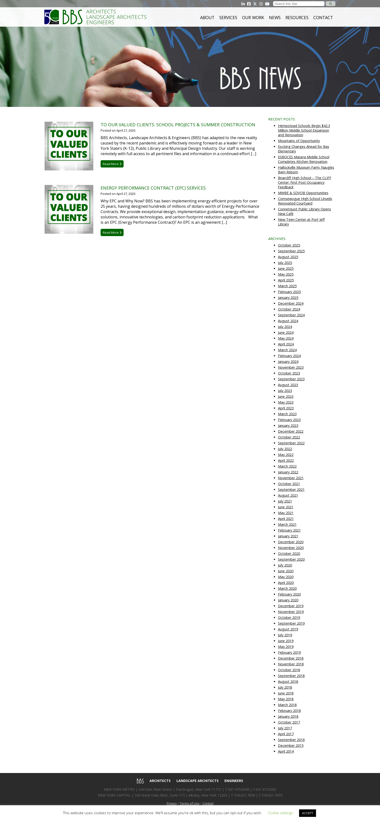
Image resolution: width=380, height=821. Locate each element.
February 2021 (289, 530)
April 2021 (286, 518)
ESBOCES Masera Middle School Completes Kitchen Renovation (303, 159)
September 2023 (291, 379)
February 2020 (289, 594)
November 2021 (291, 478)
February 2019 (289, 652)
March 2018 (287, 704)
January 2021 (288, 536)
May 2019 (285, 646)
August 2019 (288, 629)
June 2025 (285, 268)
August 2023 (288, 385)
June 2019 (285, 640)
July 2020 (285, 565)
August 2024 (288, 321)
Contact (323, 17)
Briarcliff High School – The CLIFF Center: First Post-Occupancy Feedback (304, 182)
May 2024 (285, 338)
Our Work (253, 17)
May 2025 (285, 274)
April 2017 (286, 734)
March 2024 (287, 350)
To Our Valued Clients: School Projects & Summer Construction (178, 125)
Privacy (172, 803)
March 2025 (287, 286)
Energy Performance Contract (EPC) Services (153, 188)
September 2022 (291, 443)
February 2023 (289, 419)
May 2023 (285, 402)
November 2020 (291, 547)
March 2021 (287, 524)
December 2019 (290, 606)
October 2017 (289, 722)
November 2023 (291, 367)
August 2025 (288, 257)
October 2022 (289, 437)
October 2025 (289, 245)
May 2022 (285, 454)
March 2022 (287, 466)
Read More (112, 164)
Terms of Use (189, 803)
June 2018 (285, 693)
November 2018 (291, 664)
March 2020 (287, 588)
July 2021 (285, 501)
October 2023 (289, 373)
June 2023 (285, 396)
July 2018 (285, 687)
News (275, 17)
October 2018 (289, 670)
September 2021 (291, 489)
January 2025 (288, 297)
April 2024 (286, 344)
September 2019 (291, 623)
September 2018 (291, 675)
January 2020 (288, 600)
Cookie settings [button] (280, 812)
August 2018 (288, 681)
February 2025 (289, 291)
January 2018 (288, 716)
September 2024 (291, 315)
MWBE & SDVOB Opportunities (303, 193)
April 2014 (286, 751)
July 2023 (285, 390)
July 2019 (285, 635)
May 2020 (285, 576)
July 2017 (285, 728)
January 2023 (288, 425)
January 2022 (288, 472)
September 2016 (291, 739)
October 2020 (289, 553)
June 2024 (285, 332)
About (207, 17)
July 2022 (285, 448)
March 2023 (287, 414)
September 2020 (291, 559)
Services (228, 17)
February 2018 (289, 710)
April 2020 (286, 582)
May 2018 (285, 699)
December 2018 (290, 658)
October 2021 (289, 483)
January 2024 (288, 361)
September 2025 (291, 251)
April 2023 (286, 408)
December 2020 (290, 542)
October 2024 (289, 309)
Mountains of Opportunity (299, 140)
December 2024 (290, 303)
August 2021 (288, 495)
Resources (297, 17)
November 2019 (291, 611)
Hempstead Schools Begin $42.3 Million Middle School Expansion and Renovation (304, 130)
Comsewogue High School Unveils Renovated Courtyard (305, 201)
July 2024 (285, 326)
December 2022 (290, 431)
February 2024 (289, 355)
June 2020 (285, 571)
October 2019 (289, 617)
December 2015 (290, 745)
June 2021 (285, 507)
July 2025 (285, 262)
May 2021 (285, 512)
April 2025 (286, 280)
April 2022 (286, 460)
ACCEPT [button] (307, 813)
